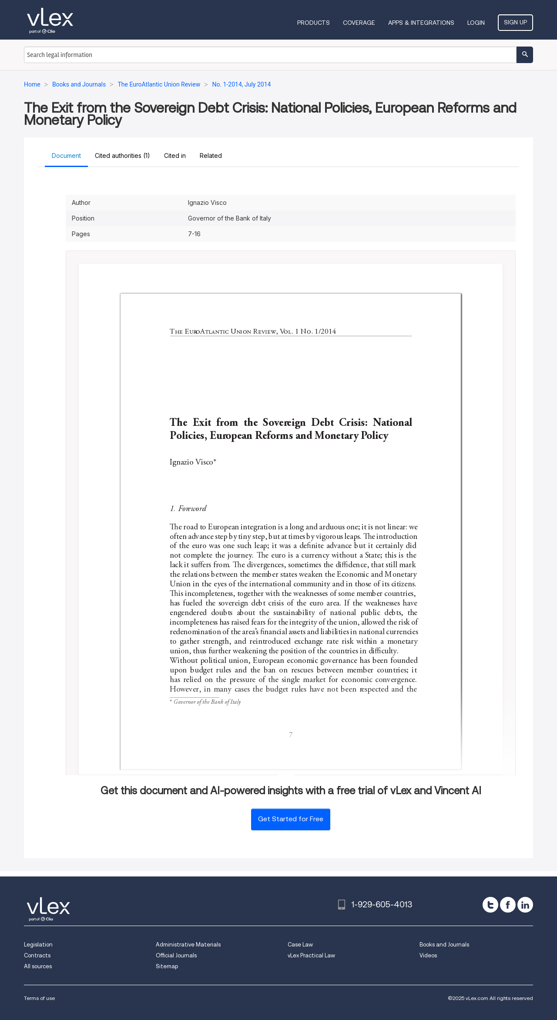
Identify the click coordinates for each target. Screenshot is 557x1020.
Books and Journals (444, 944)
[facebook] (508, 905)
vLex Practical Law (311, 955)
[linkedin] (525, 905)
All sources (38, 966)
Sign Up (515, 22)
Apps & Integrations (421, 22)
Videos (428, 955)
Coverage (359, 22)
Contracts (37, 955)
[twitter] (490, 905)
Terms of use (39, 998)
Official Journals (176, 955)
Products (313, 22)
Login (476, 22)
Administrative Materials (188, 944)
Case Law (300, 944)
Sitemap (167, 966)
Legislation (38, 944)
